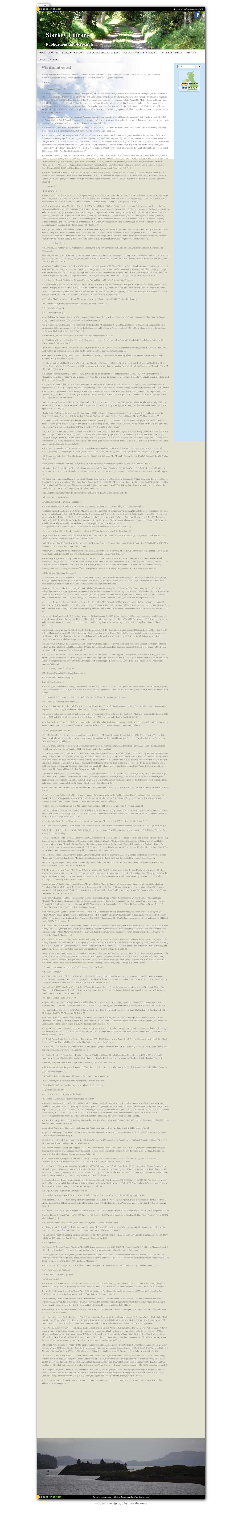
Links (42, 59)
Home (42, 53)
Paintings (191, 53)
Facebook (197, 15)
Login (43, 5)
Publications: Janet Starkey (140, 53)
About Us (53, 53)
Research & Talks (73, 53)
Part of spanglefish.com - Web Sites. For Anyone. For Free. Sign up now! (121, 1497)
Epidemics (53, 59)
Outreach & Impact (171, 53)
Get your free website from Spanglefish (188, 9)
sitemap (98, 1503)
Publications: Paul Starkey (103, 53)
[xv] (63, 1230)
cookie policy (108, 1503)
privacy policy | (122, 1503)
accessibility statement (138, 1503)
